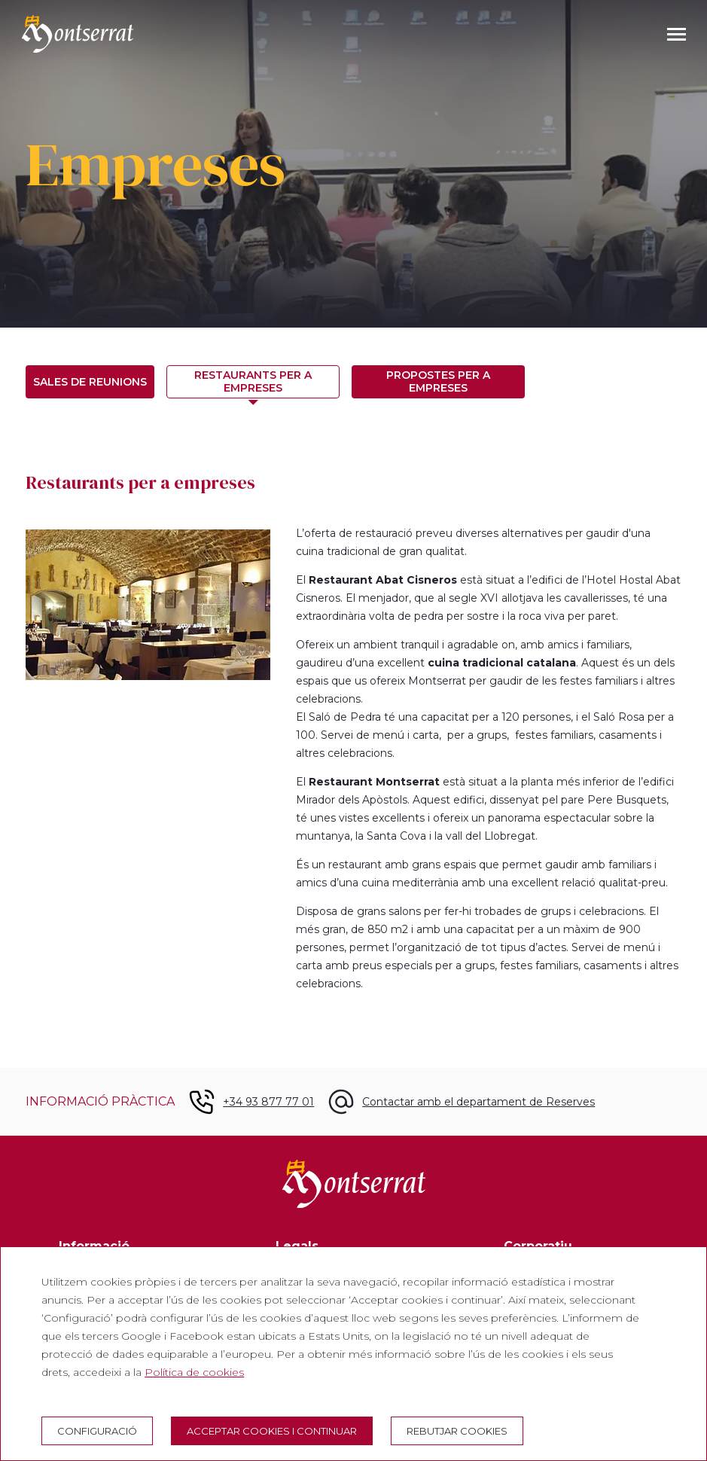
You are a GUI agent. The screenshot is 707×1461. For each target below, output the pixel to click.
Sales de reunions (90, 382)
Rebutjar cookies (457, 1431)
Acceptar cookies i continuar (272, 1431)
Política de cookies (194, 1372)
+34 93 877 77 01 (268, 1102)
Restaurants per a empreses (253, 381)
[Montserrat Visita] (77, 34)
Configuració (97, 1431)
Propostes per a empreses (438, 381)
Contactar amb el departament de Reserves (478, 1102)
